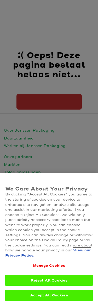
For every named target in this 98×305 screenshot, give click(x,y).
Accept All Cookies (49, 295)
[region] (49, 239)
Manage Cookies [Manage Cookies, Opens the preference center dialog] (49, 265)
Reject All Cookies (49, 280)
